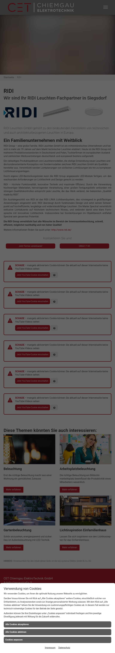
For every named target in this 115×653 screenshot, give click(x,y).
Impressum (50, 647)
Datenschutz (64, 647)
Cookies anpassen (14, 640)
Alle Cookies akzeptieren (17, 624)
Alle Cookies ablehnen (15, 632)
